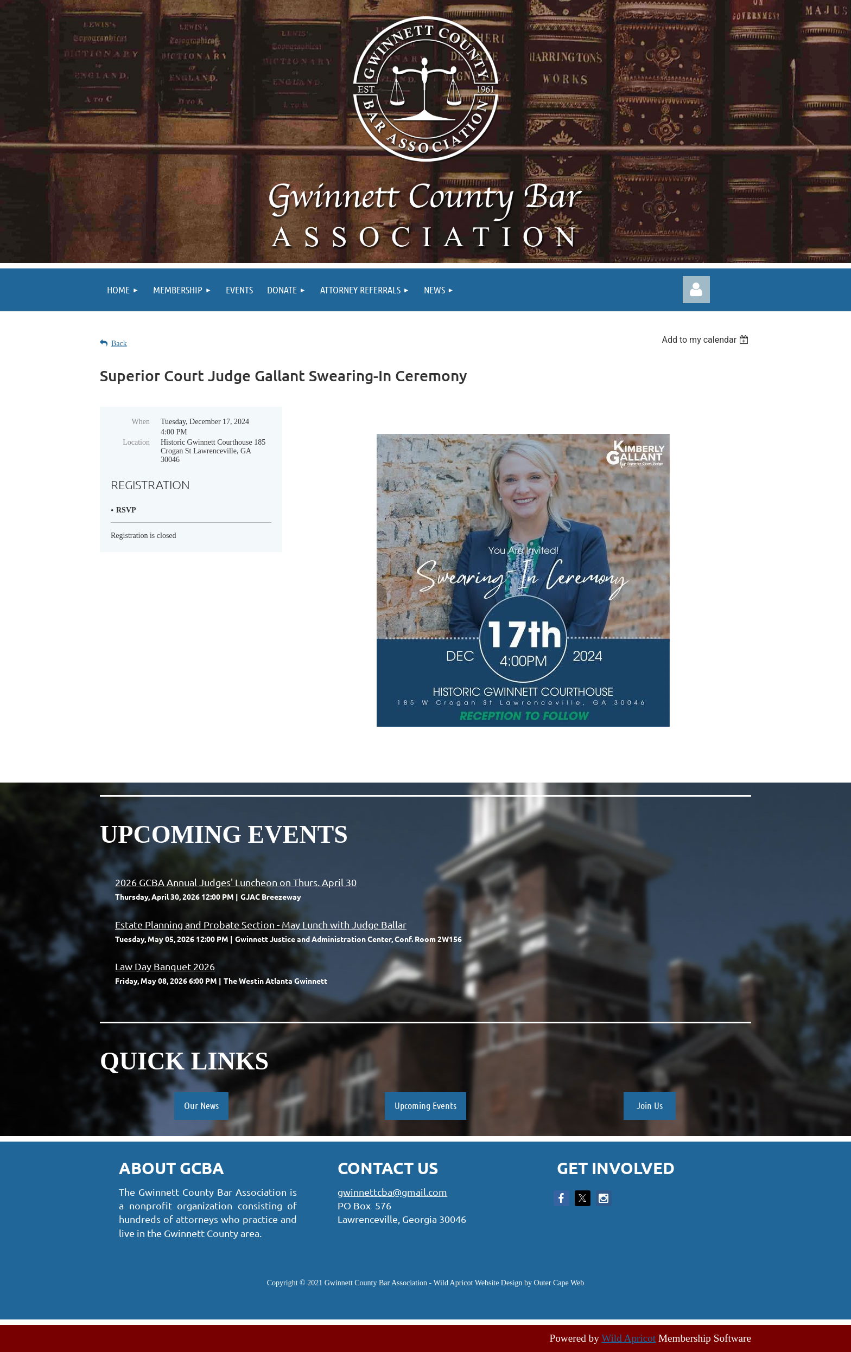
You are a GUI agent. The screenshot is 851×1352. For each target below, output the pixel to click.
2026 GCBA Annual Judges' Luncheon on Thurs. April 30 (236, 882)
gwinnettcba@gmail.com (392, 1191)
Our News (201, 1105)
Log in (696, 289)
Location (136, 442)
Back (119, 343)
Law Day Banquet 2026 (165, 966)
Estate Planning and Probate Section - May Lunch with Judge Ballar (261, 924)
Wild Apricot (628, 1338)
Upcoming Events (425, 1105)
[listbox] (706, 340)
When (141, 422)
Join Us (650, 1105)
